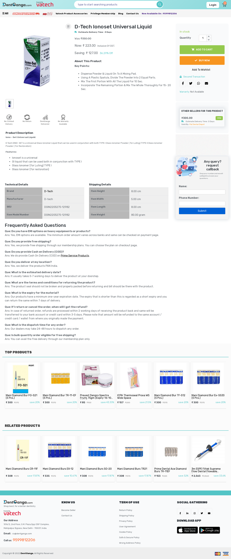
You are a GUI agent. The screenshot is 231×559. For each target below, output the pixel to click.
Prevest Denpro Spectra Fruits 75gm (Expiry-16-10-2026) (96, 393)
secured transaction (192, 76)
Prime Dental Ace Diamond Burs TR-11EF (170, 466)
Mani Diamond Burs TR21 (133, 465)
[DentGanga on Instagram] (194, 511)
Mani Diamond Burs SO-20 (96, 465)
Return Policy (125, 510)
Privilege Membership (103, 13)
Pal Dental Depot (197, 124)
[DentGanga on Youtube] (209, 511)
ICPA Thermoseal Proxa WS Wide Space (133, 392)
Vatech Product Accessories (72, 13)
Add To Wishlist (201, 69)
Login (212, 4)
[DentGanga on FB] (180, 511)
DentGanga (27, 553)
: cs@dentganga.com (21, 533)
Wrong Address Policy (130, 543)
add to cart (202, 49)
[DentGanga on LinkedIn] (187, 511)
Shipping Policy (126, 515)
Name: (183, 186)
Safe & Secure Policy (129, 537)
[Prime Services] (26, 13)
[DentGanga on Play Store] (209, 530)
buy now (202, 60)
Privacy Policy (126, 521)
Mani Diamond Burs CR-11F (22, 465)
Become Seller (68, 510)
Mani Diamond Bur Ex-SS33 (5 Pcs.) (208, 392)
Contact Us (132, 13)
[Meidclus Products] (48, 13)
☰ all (5, 13)
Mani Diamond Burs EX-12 (59, 465)
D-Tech (48, 191)
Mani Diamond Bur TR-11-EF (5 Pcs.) (60, 392)
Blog (120, 13)
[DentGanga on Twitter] (202, 511)
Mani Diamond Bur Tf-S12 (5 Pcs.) (170, 392)
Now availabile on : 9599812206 (159, 13)
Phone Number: (189, 197)
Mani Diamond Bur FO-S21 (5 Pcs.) (22, 392)
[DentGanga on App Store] (188, 530)
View (219, 118)
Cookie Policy (125, 532)
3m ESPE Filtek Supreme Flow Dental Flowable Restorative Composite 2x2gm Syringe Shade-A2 (207, 467)
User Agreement (127, 526)
